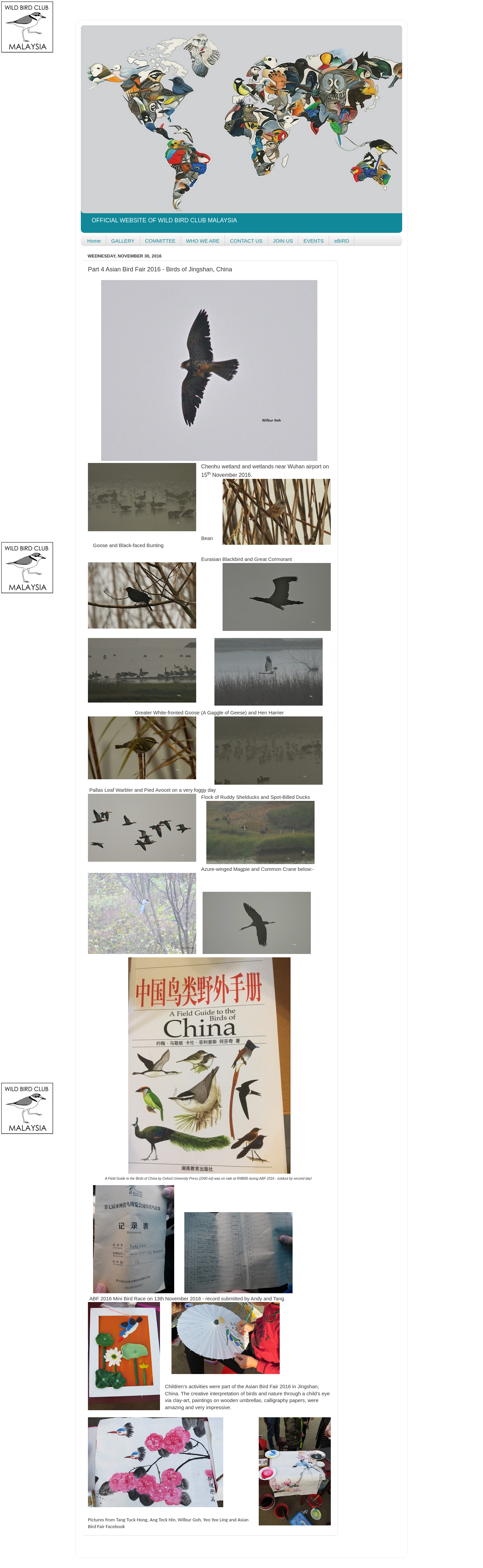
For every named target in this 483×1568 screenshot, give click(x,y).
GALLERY (123, 241)
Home (94, 241)
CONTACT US (246, 241)
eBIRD (341, 241)
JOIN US (283, 241)
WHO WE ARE (203, 241)
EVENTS (313, 241)
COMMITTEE (160, 241)
